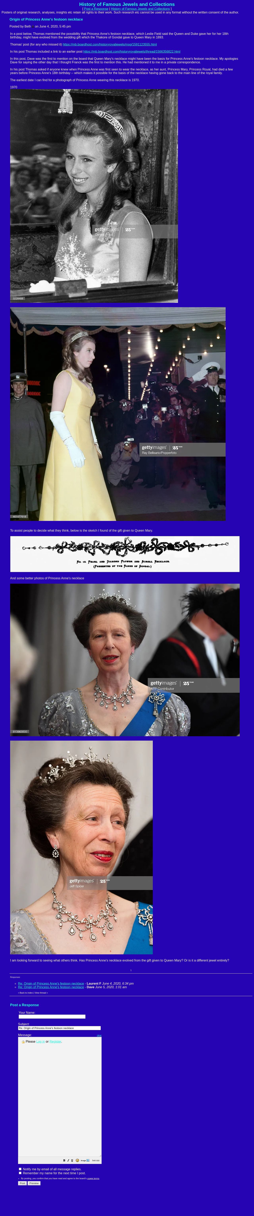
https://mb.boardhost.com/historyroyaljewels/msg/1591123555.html (110, 44)
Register (55, 1041)
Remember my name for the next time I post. (52, 1197)
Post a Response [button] (96, 8)
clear (109, 1035)
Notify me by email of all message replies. (50, 1193)
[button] (74, 1184)
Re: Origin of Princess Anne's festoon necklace (51, 983)
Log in (40, 1041)
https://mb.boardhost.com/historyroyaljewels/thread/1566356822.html (131, 51)
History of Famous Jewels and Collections (140, 8)
